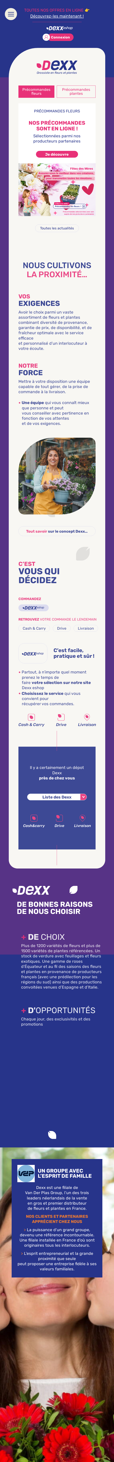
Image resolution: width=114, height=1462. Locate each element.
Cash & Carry (34, 636)
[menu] (11, 14)
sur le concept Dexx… (57, 543)
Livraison (86, 636)
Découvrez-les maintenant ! (57, 16)
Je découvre (57, 154)
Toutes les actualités (57, 228)
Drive (61, 636)
